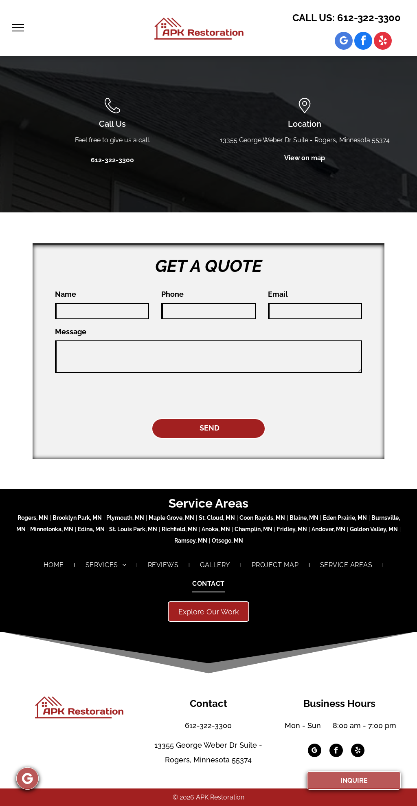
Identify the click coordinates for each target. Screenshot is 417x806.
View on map (304, 158)
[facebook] (363, 42)
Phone (172, 294)
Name (65, 294)
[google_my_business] (344, 42)
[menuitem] (54, 564)
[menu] (18, 27)
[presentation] (117, 394)
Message (70, 331)
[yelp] (383, 42)
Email (278, 294)
